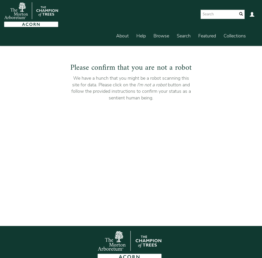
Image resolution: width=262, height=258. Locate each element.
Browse (161, 36)
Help (141, 36)
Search (184, 36)
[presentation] (139, 118)
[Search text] (219, 14)
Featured (207, 36)
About (122, 36)
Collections (235, 36)
